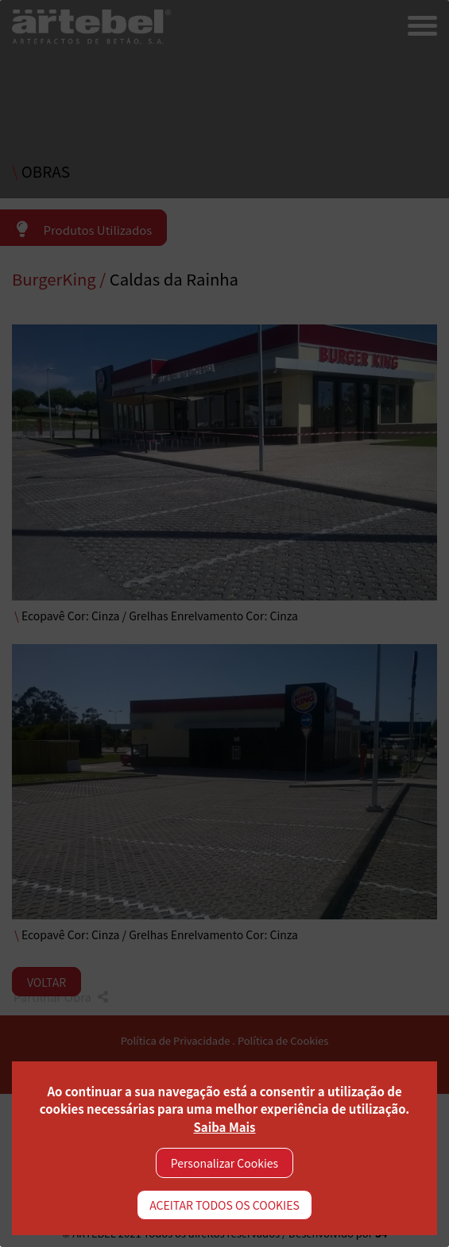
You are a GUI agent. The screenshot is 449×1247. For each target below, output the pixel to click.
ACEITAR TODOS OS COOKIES (224, 1205)
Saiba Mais (224, 1126)
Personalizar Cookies (224, 1163)
